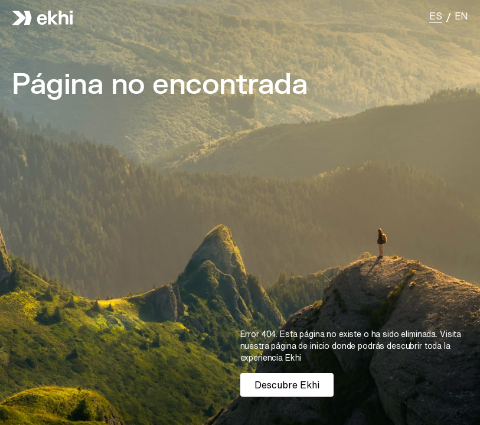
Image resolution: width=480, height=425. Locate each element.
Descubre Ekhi (286, 385)
